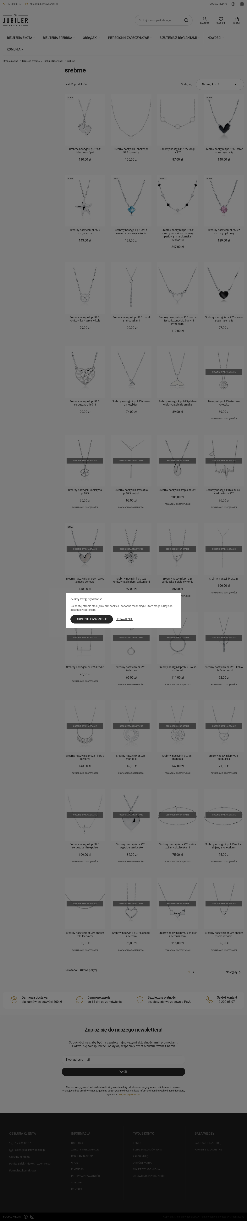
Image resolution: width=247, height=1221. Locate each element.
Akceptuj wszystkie (91, 619)
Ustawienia (124, 619)
